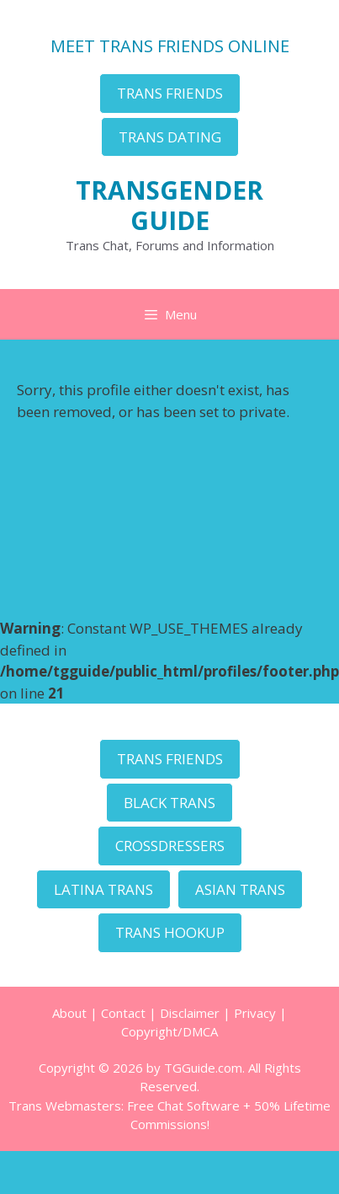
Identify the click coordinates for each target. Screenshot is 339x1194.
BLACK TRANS (169, 802)
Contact (123, 1012)
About (69, 1012)
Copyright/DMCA (169, 1031)
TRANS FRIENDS (170, 93)
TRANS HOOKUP (170, 932)
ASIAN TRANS (240, 889)
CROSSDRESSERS (170, 845)
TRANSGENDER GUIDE (169, 205)
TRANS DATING (170, 137)
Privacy (255, 1012)
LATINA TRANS (103, 889)
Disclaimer (190, 1012)
